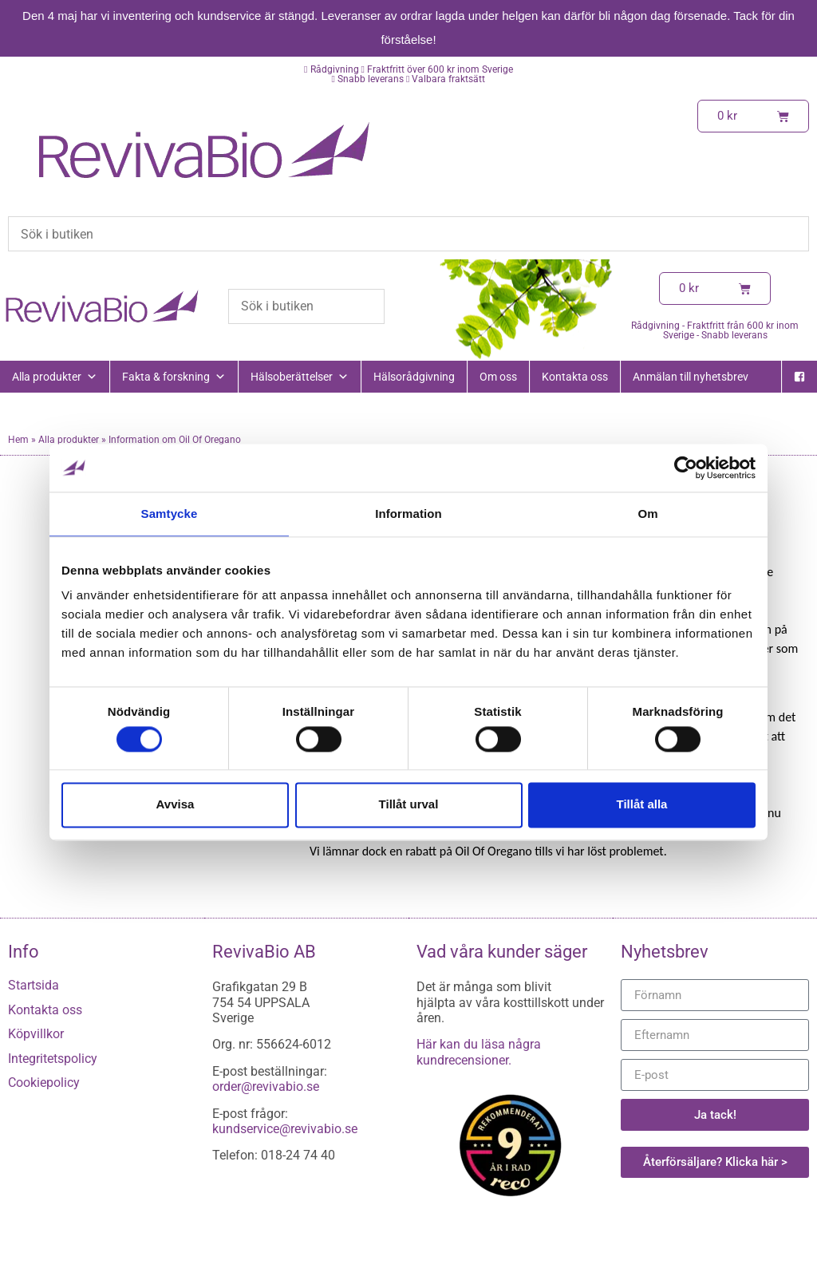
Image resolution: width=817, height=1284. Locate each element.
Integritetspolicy (52, 1058)
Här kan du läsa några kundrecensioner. (478, 1052)
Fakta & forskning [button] (174, 377)
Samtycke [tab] (169, 513)
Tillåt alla (642, 805)
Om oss (498, 376)
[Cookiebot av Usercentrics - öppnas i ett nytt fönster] (686, 468)
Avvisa (175, 805)
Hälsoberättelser (300, 377)
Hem (18, 439)
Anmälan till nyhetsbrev (690, 376)
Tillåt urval (409, 805)
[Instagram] (799, 409)
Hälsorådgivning (414, 376)
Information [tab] (408, 513)
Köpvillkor (36, 1033)
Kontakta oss (575, 376)
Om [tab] (647, 513)
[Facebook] (799, 377)
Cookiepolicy (44, 1082)
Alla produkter (54, 377)
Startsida (33, 985)
